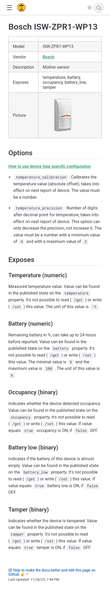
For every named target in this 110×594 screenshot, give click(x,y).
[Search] (99, 8)
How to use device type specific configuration (49, 166)
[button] (9, 8)
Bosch (48, 56)
